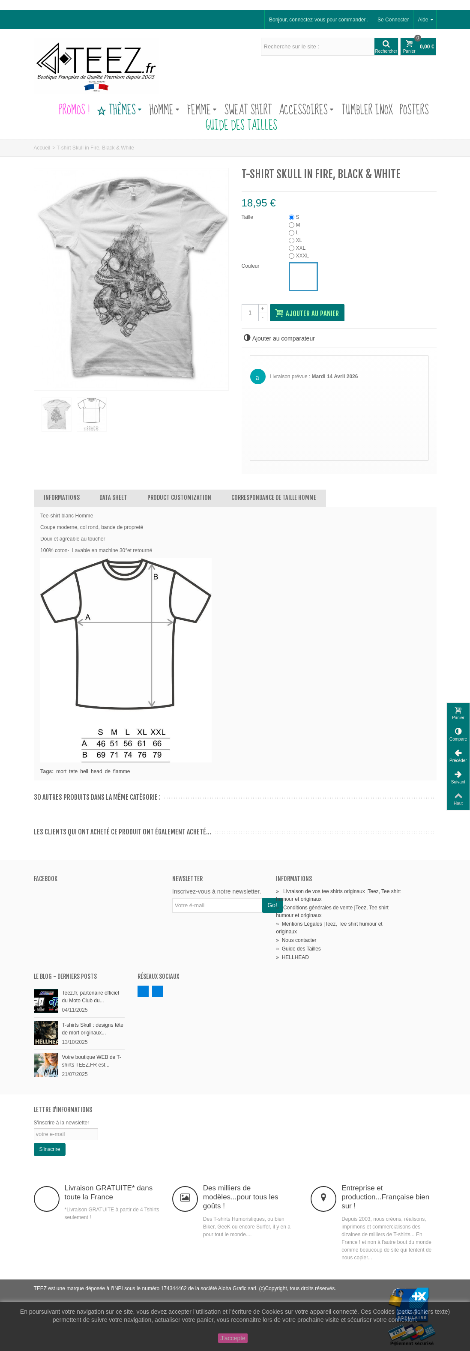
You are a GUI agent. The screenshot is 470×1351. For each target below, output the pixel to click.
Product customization (179, 497)
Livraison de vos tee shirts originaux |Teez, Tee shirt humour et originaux (338, 895)
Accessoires (306, 110)
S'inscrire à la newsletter (62, 1123)
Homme (165, 110)
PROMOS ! (74, 110)
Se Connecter (393, 20)
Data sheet (113, 497)
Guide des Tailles (235, 126)
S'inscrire (49, 1149)
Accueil (42, 148)
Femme (202, 110)
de (108, 771)
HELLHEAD (292, 957)
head (96, 771)
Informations (62, 497)
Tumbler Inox (367, 110)
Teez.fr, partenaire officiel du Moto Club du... (90, 997)
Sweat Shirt (248, 110)
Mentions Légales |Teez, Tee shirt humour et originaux (329, 928)
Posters (414, 110)
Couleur (251, 266)
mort (61, 771)
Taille (248, 217)
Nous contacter (296, 940)
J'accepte (232, 1338)
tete (73, 771)
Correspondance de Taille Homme (273, 497)
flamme (121, 771)
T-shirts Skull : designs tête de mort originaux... (92, 1029)
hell (84, 771)
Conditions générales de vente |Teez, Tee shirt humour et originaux (332, 911)
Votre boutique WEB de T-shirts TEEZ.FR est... (92, 1061)
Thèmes (119, 110)
